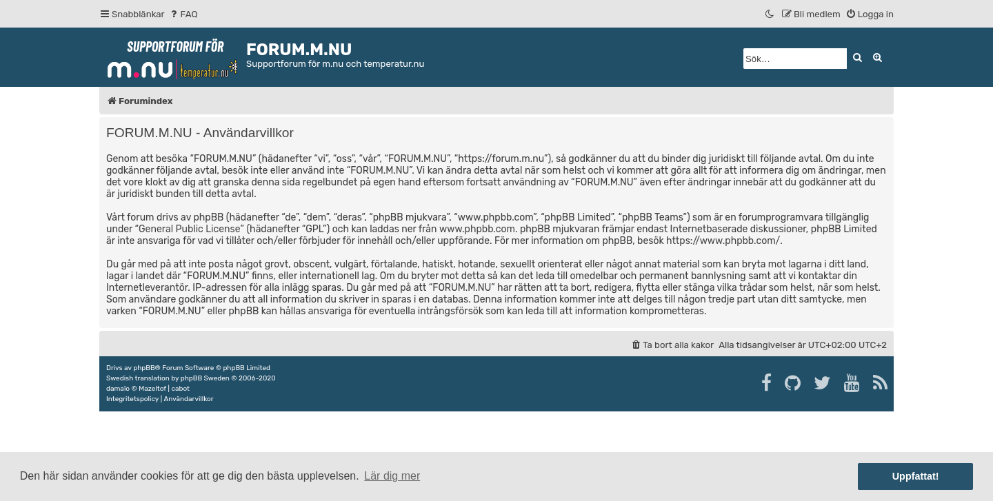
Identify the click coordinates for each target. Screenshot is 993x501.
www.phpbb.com (477, 229)
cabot (180, 389)
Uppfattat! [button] (915, 476)
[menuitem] (183, 14)
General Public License (189, 229)
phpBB (143, 368)
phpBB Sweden (205, 378)
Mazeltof (152, 389)
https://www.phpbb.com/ (723, 241)
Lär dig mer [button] (392, 476)
